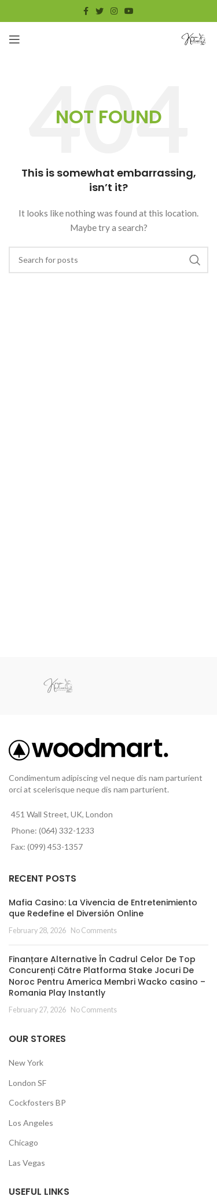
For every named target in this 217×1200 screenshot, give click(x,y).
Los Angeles (31, 1123)
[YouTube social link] (129, 11)
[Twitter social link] (99, 11)
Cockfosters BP (37, 1102)
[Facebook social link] (86, 11)
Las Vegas (27, 1163)
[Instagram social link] (114, 11)
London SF (27, 1083)
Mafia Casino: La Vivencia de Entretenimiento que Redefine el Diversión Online (103, 908)
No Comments (94, 930)
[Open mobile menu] (14, 39)
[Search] (108, 260)
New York (26, 1062)
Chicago (23, 1142)
